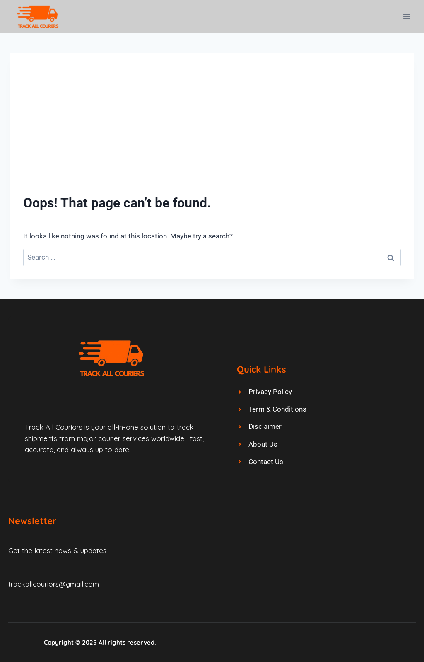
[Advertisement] (212, 128)
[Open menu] (406, 16)
